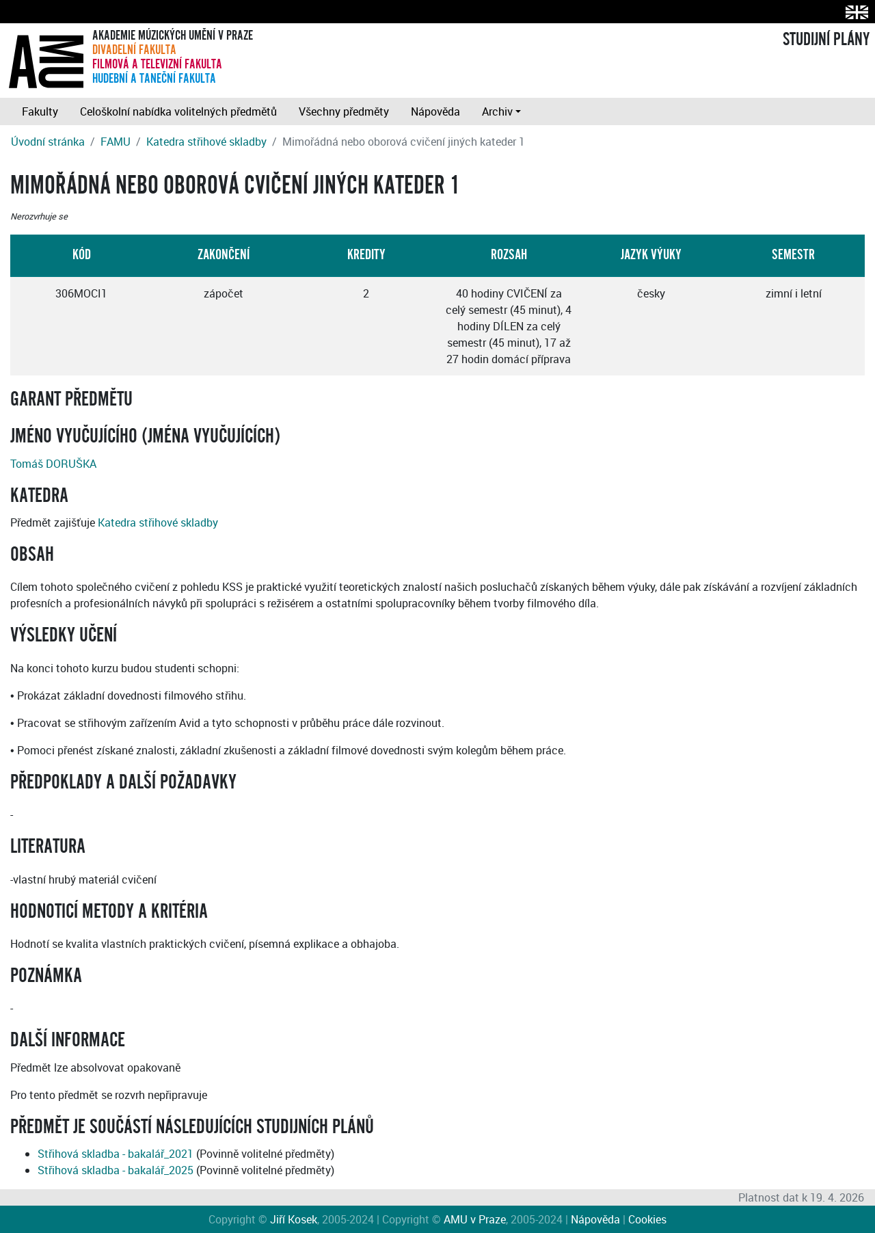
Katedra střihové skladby (206, 141)
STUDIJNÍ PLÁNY (826, 39)
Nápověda (435, 111)
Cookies (647, 1219)
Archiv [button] (497, 111)
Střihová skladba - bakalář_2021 (115, 1153)
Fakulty (40, 111)
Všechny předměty (344, 111)
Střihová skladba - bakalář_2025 (115, 1170)
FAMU (115, 141)
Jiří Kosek (293, 1219)
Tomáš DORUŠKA (53, 463)
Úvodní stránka (48, 141)
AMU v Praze (475, 1219)
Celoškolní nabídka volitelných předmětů (178, 111)
